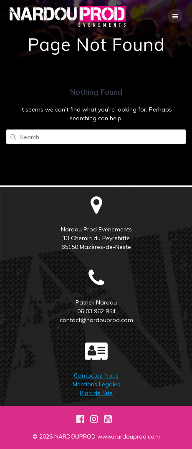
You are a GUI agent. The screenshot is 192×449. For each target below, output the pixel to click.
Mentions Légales (96, 384)
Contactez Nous (96, 375)
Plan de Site (96, 393)
